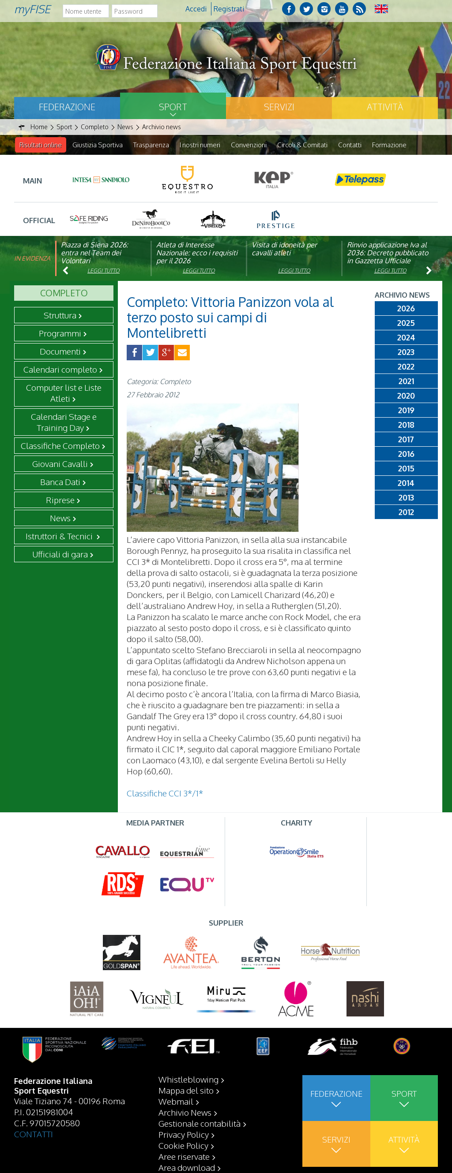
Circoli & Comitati (302, 145)
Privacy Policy (183, 1134)
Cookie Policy (183, 1145)
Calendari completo (60, 369)
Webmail (175, 1101)
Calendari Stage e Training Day (64, 422)
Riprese (60, 500)
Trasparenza (151, 145)
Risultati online (40, 145)
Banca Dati (60, 482)
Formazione (389, 145)
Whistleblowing (188, 1079)
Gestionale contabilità (199, 1123)
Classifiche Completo (60, 446)
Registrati (229, 8)
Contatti (350, 145)
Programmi (60, 333)
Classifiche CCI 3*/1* (165, 793)
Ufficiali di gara (60, 554)
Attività (385, 106)
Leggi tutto (103, 271)
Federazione (67, 106)
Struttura (60, 315)
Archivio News (184, 1112)
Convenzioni (249, 145)
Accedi (196, 8)
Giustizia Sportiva (97, 145)
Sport (173, 106)
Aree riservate (184, 1156)
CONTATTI (33, 1133)
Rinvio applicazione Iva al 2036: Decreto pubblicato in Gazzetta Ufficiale (387, 253)
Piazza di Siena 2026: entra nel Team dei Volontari (94, 253)
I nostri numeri (200, 145)
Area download (186, 1167)
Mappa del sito (186, 1090)
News (60, 518)
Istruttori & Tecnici (60, 536)
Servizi (279, 106)
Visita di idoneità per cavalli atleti (284, 249)
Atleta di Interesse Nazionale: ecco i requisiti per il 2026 (196, 253)
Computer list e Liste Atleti (64, 393)
